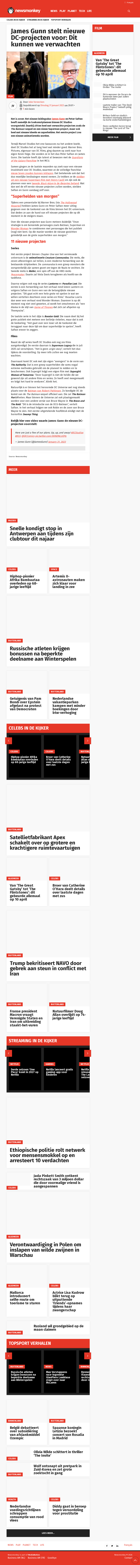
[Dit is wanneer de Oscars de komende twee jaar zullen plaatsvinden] (98, 95)
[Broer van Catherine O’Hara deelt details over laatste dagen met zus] (69, 869)
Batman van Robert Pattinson (44, 390)
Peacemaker (17, 274)
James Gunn (58, 118)
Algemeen (13, 878)
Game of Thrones (43, 307)
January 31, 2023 (57, 441)
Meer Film (120, 137)
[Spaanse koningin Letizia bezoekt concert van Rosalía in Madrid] (69, 1411)
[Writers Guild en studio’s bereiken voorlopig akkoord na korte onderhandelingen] (98, 116)
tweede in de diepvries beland (55, 183)
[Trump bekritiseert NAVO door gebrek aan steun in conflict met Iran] (48, 934)
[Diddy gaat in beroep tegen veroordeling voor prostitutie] (69, 1490)
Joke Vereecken (36, 102)
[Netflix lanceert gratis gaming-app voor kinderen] (60, 1057)
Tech (82, 11)
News (54, 11)
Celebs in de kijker (16, 20)
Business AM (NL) (16, 1558)
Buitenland (14, 640)
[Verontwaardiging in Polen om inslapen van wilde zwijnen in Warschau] (48, 1215)
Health (12, 1499)
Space (54, 569)
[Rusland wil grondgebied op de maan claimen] (18, 1328)
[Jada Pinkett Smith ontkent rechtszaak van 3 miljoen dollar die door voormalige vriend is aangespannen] (18, 1179)
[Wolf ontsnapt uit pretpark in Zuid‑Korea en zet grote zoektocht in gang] (18, 1469)
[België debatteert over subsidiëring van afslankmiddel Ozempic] (27, 1411)
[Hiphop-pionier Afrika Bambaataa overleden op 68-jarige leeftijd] (27, 560)
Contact (128, 1558)
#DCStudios (77, 432)
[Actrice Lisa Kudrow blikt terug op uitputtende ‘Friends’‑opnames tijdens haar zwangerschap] (69, 1276)
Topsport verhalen (61, 20)
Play (62, 11)
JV (13, 105)
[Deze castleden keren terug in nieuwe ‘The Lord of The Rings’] (98, 126)
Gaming (50, 1064)
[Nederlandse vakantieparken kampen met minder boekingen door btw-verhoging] (69, 682)
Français (130, 3)
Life (89, 11)
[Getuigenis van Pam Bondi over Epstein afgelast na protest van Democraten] (27, 682)
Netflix (14, 1064)
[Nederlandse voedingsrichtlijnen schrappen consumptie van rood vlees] (27, 1490)
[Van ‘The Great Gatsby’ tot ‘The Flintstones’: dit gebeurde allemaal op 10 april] (27, 869)
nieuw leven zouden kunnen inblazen (32, 173)
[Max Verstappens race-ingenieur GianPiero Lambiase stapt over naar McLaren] (60, 1359)
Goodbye (52, 1558)
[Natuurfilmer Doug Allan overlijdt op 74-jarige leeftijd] (69, 994)
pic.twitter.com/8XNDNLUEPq (50, 436)
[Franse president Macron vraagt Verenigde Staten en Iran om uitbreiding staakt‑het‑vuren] (27, 994)
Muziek (12, 520)
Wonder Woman (20, 228)
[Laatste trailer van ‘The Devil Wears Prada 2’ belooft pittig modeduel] (98, 105)
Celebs (12, 569)
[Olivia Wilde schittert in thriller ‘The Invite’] (18, 1454)
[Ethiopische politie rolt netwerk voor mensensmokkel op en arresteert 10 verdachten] (48, 1120)
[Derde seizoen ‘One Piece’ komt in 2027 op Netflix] (25, 1057)
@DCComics (27, 436)
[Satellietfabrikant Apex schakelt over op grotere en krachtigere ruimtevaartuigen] (48, 808)
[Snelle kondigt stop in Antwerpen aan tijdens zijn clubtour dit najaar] (48, 499)
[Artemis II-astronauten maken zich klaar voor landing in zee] (69, 560)
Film (10, 96)
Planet (72, 11)
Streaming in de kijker (38, 20)
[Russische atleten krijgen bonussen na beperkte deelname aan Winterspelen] (48, 619)
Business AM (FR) (36, 1558)
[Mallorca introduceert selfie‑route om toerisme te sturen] (27, 1276)
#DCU (18, 436)
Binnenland (14, 1420)
